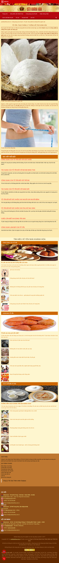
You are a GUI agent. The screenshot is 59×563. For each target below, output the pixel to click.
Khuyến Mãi (25, 17)
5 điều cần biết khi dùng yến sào (13, 218)
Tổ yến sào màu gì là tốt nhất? (10, 333)
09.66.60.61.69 (8, 498)
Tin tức (17, 17)
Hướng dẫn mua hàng (6, 467)
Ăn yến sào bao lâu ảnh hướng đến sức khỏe (14, 262)
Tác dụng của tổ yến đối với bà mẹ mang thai (18, 170)
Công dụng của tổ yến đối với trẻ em (15, 180)
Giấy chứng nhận (44, 13)
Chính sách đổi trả (5, 474)
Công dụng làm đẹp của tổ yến (13, 227)
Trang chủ (5, 13)
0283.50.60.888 (11, 527)
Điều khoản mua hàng (6, 466)
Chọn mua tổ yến (8, 313)
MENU (6, 1)
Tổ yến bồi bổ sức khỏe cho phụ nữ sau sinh (18, 208)
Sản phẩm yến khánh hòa (16, 13)
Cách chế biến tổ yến (7, 17)
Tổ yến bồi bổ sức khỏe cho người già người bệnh (20, 199)
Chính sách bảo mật (6, 472)
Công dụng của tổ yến (31, 13)
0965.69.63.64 (8, 510)
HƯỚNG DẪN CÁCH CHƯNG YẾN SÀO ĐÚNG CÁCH (16, 403)
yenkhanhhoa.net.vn (15, 539)
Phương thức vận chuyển (7, 470)
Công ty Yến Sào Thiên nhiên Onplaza (14, 480)
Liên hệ (32, 17)
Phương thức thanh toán (7, 469)
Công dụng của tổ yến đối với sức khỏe (16, 159)
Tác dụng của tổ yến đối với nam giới (15, 189)
